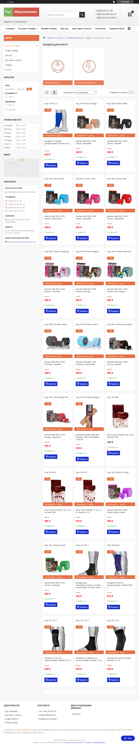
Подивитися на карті (48, 719)
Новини (8, 65)
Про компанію (11, 711)
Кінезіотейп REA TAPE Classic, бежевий (86, 142)
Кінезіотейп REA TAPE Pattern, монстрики (117, 290)
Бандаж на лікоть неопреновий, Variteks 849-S (120, 585)
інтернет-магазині (22, 729)
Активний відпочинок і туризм (78, 38)
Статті (8, 70)
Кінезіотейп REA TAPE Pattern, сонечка (54, 290)
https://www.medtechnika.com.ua (22, 242)
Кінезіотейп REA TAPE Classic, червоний (117, 217)
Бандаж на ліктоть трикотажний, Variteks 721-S (57, 659)
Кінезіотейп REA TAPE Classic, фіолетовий (117, 511)
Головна (10, 28)
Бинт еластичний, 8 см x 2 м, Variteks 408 (57, 511)
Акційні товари (49, 28)
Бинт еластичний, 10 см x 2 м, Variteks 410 (88, 511)
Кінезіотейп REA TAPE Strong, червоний (54, 435)
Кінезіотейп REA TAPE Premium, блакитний (86, 363)
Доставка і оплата (81, 28)
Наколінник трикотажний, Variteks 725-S (119, 659)
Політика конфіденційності (95, 742)
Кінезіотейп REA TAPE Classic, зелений (54, 584)
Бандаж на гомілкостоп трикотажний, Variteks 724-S (89, 659)
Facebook (76, 714)
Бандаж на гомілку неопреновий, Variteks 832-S (57, 143)
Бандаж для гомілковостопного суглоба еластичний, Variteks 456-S (88, 585)
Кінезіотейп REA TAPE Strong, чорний (117, 363)
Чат (128, 738)
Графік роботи (11, 719)
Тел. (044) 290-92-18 (47, 711)
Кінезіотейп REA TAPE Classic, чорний (117, 142)
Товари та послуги (55, 38)
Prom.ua (82, 740)
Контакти (100, 28)
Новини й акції (116, 28)
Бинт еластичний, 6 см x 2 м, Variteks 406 (120, 435)
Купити (52, 165)
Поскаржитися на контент (73, 742)
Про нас (65, 28)
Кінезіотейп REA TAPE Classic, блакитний (54, 217)
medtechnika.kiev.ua (47, 715)
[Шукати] (82, 15)
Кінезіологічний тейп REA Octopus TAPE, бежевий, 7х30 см (87, 437)
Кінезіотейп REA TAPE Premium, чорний (54, 363)
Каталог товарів (26, 28)
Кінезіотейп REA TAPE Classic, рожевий (86, 217)
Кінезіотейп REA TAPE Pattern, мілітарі (86, 290)
